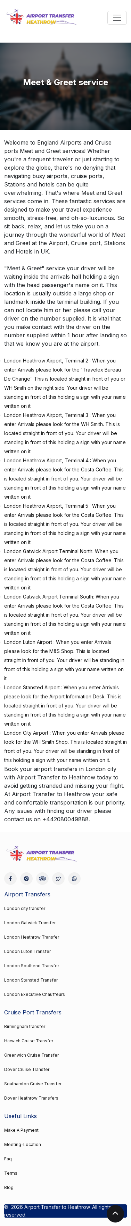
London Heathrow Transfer (31, 937)
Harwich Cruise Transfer (28, 1040)
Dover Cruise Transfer (26, 1069)
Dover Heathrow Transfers (31, 1098)
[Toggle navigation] (117, 18)
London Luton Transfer (27, 951)
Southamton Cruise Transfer (33, 1083)
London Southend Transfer (31, 965)
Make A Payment (21, 1130)
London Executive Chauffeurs (34, 994)
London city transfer (24, 908)
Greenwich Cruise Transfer (31, 1055)
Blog (9, 1187)
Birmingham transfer (24, 1026)
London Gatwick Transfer (30, 922)
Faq (8, 1158)
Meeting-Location (22, 1144)
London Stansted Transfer (31, 980)
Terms (10, 1173)
